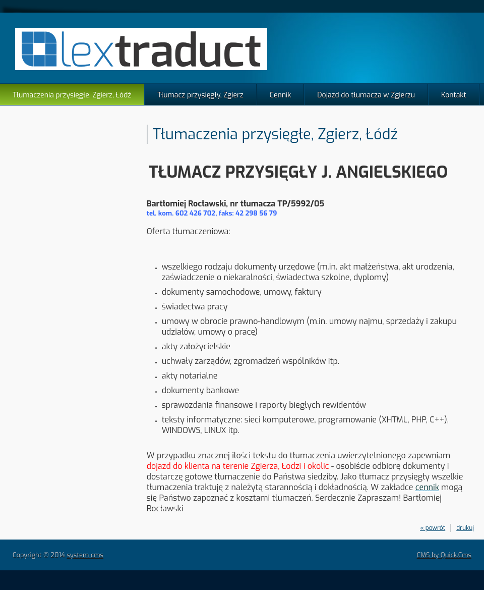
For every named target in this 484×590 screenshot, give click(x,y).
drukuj (465, 528)
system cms (85, 555)
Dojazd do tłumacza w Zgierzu (366, 95)
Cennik (280, 95)
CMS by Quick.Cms (444, 555)
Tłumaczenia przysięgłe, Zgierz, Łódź (72, 95)
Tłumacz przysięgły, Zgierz (200, 95)
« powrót (432, 528)
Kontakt (453, 95)
